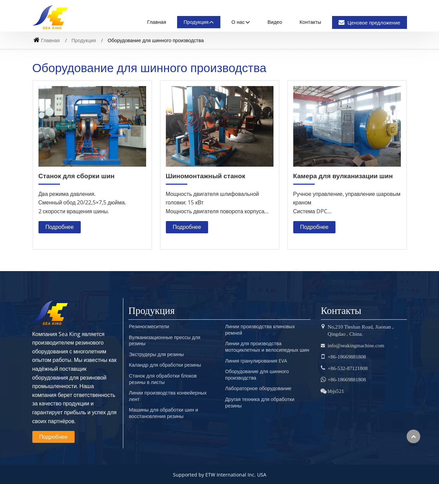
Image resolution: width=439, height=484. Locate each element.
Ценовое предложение (369, 22)
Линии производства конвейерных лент (168, 396)
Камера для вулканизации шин (343, 175)
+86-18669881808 (347, 357)
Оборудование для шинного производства (257, 374)
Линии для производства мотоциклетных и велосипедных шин (267, 346)
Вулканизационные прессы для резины (165, 340)
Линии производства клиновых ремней (260, 329)
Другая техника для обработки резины (259, 402)
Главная (156, 22)
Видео (275, 22)
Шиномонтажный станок (205, 175)
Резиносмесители (149, 326)
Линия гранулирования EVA (256, 361)
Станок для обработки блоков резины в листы (163, 379)
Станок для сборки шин (76, 175)
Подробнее (59, 227)
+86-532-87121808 (347, 368)
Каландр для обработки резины (165, 365)
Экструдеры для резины (156, 354)
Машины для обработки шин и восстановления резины (163, 413)
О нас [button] (238, 22)
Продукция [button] (196, 22)
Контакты (310, 22)
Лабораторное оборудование (258, 388)
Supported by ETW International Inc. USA (219, 474)
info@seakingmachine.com (356, 345)
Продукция (84, 40)
